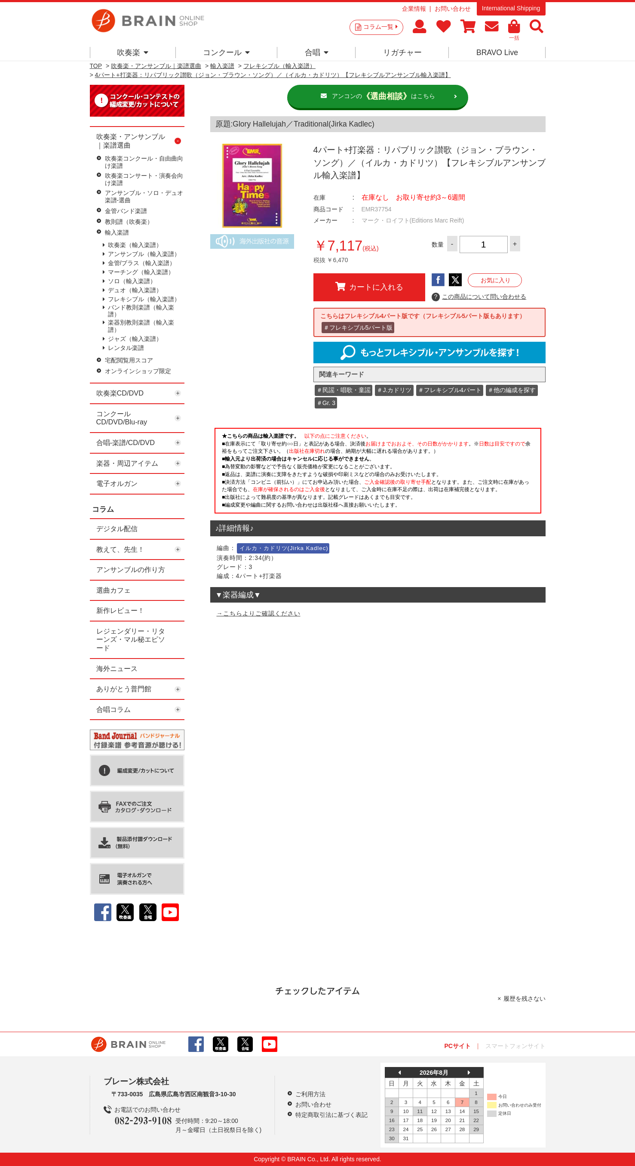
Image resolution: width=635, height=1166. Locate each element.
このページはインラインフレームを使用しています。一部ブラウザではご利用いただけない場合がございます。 (378, 473)
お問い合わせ (453, 8)
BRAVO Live (497, 52)
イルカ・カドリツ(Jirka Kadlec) (283, 548)
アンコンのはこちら (383, 96)
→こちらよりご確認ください (259, 613)
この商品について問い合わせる (479, 297)
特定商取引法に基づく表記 (331, 1114)
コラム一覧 (380, 26)
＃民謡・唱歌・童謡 (343, 390)
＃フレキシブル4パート (450, 390)
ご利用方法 (310, 1094)
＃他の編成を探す (512, 390)
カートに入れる (369, 286)
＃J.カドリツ (394, 390)
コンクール (226, 52)
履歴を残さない (524, 998)
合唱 (316, 52)
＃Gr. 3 (325, 402)
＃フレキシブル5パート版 (358, 327)
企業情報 (414, 8)
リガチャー (402, 52)
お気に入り (496, 280)
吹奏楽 (132, 52)
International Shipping (511, 8)
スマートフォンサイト (515, 1045)
